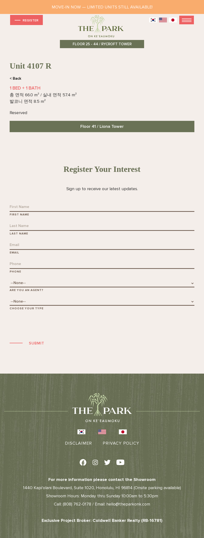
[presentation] (46, 324)
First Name (19, 214)
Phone (15, 271)
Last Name (19, 233)
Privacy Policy (121, 443)
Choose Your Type (27, 308)
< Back (15, 78)
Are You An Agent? (26, 290)
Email (14, 252)
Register (26, 20)
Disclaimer (78, 443)
